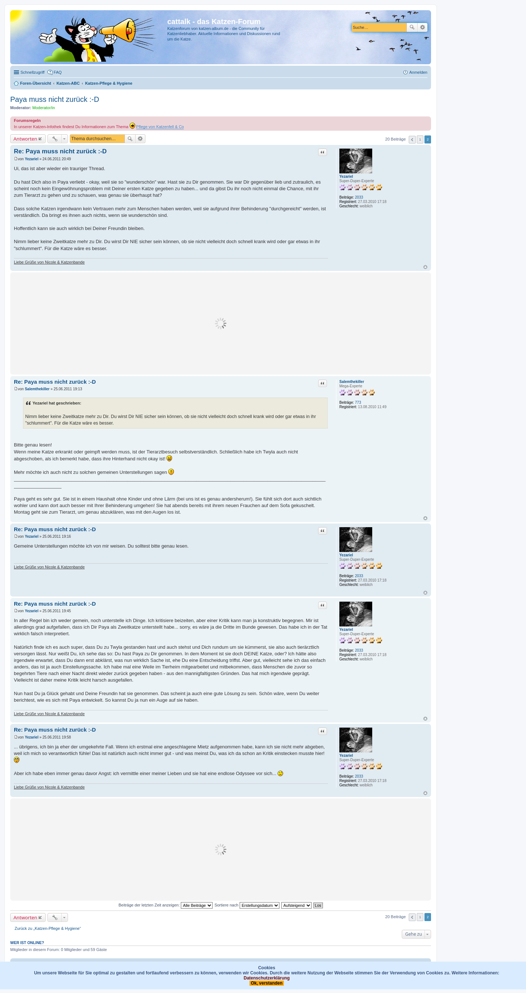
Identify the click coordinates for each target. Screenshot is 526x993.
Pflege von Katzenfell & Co (160, 126)
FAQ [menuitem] (58, 72)
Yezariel (346, 177)
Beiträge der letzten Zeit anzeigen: (165, 905)
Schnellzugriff (32, 72)
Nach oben (425, 267)
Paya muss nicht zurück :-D (54, 99)
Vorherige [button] (412, 139)
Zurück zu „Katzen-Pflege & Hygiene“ (48, 928)
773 (358, 402)
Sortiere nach (246, 905)
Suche (412, 27)
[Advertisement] (220, 323)
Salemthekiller (351, 382)
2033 (359, 197)
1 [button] (420, 139)
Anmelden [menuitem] (418, 72)
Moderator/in (44, 108)
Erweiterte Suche (422, 27)
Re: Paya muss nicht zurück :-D (60, 151)
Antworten (25, 138)
